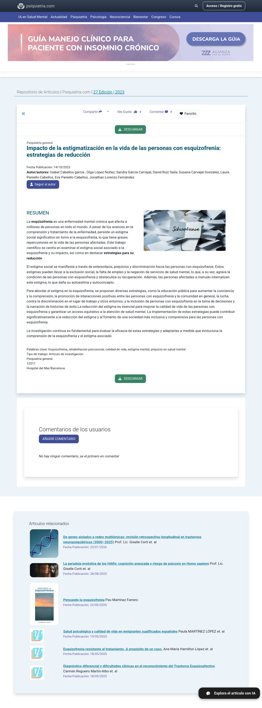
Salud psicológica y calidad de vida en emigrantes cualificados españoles (120, 631)
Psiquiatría (78, 17)
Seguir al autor (43, 184)
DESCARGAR (130, 129)
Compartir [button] (94, 112)
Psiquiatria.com (76, 92)
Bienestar (140, 17)
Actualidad (59, 17)
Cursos (174, 17)
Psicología (98, 17)
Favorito (188, 114)
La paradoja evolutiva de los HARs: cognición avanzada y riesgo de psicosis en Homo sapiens (136, 563)
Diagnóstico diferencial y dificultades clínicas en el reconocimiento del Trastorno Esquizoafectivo (139, 666)
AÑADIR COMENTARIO (58, 439)
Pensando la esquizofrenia (84, 600)
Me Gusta (130, 112)
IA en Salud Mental (32, 17)
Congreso (158, 17)
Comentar (162, 112)
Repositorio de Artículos (38, 92)
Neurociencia (120, 17)
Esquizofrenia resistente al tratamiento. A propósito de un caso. (113, 649)
